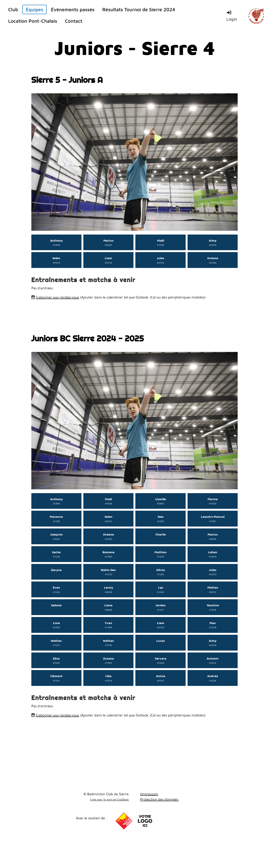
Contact (73, 21)
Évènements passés (73, 9)
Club (13, 9)
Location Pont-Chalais (32, 21)
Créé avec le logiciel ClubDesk (109, 800)
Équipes (34, 9)
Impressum (149, 795)
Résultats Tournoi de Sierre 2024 (138, 9)
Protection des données (159, 800)
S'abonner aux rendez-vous (57, 298)
